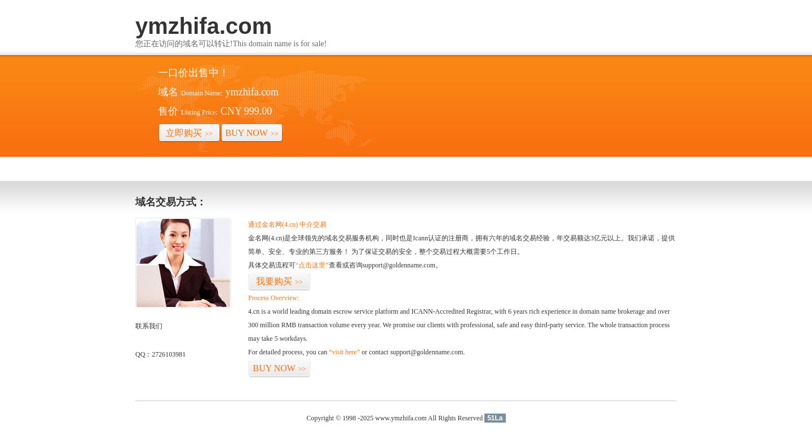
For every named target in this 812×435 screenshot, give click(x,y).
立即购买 (189, 133)
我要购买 (279, 281)
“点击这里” (312, 265)
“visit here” (344, 352)
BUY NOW (252, 133)
